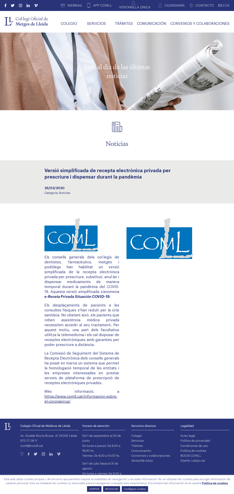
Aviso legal (187, 435)
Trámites (137, 445)
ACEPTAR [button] (94, 489)
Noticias (64, 193)
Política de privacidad (195, 440)
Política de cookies (193, 450)
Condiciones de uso (194, 445)
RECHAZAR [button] (111, 489)
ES (220, 5)
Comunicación (141, 450)
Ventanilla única (142, 460)
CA (226, 5)
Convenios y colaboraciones (150, 455)
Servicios (137, 440)
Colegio (136, 435)
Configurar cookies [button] (135, 489)
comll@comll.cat (31, 445)
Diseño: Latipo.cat (192, 460)
